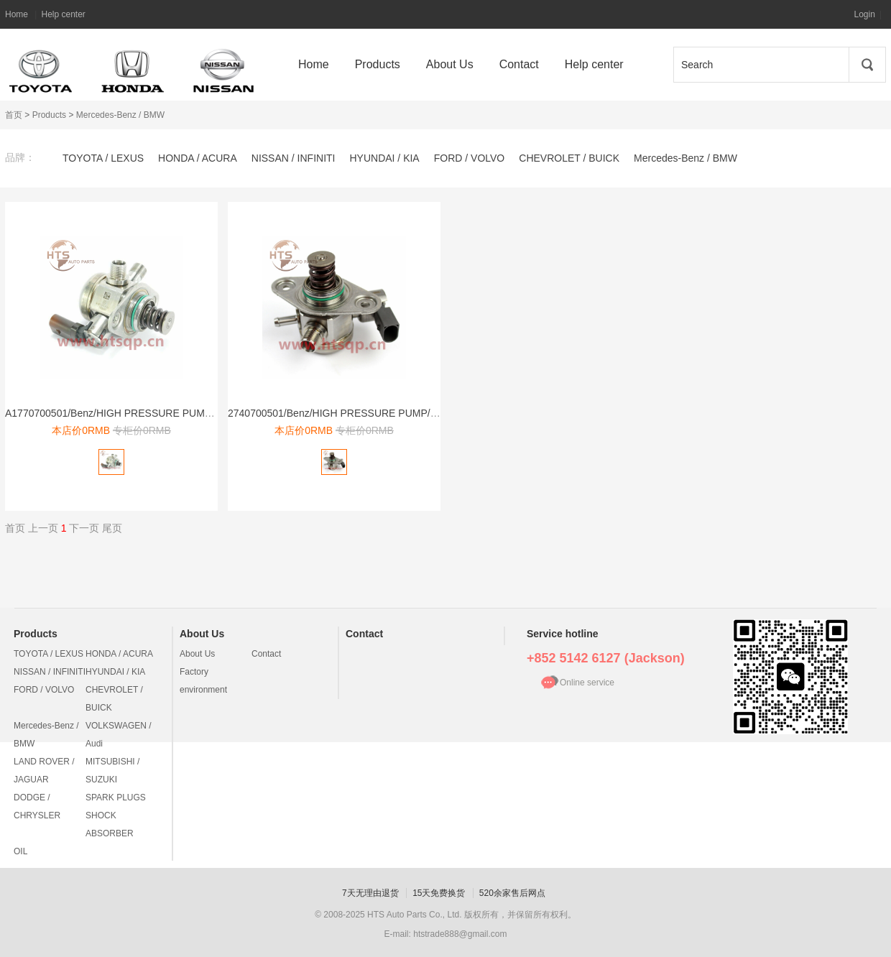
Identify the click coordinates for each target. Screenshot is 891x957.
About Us (202, 633)
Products (49, 115)
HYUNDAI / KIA (384, 158)
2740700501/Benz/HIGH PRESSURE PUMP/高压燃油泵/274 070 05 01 (388, 413)
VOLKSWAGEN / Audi (119, 735)
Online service (587, 683)
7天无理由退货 (370, 893)
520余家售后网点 (512, 893)
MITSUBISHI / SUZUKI (112, 771)
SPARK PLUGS (116, 797)
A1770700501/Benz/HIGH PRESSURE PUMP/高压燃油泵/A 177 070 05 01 (173, 413)
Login (864, 14)
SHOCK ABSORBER (110, 824)
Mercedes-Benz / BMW (120, 115)
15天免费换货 (438, 893)
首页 (13, 115)
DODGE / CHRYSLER (37, 806)
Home (16, 14)
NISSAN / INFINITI (293, 158)
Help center (63, 14)
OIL (20, 851)
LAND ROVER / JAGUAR (44, 771)
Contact (266, 654)
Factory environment (203, 681)
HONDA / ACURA (197, 158)
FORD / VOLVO (469, 158)
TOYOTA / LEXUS (103, 158)
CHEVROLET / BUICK (569, 158)
